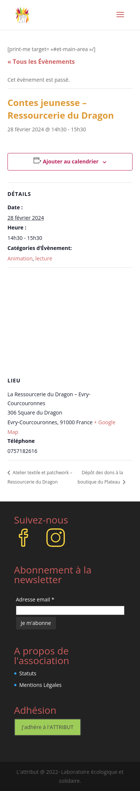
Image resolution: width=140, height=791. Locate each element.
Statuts (28, 673)
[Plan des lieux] (70, 321)
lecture (43, 258)
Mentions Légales (40, 684)
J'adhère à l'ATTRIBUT (48, 727)
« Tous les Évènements (41, 61)
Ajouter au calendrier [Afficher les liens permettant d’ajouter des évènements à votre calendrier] (71, 161)
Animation (19, 258)
